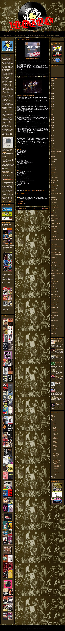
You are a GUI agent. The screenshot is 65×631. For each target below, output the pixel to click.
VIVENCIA (53, 333)
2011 (52, 141)
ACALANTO (53, 146)
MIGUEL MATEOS (54, 268)
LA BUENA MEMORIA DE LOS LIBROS (36, 35)
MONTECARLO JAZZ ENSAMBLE (56, 273)
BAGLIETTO (53, 167)
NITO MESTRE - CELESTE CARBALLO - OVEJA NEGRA (59, 390)
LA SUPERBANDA (54, 244)
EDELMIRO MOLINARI (54, 207)
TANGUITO (53, 323)
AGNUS (52, 148)
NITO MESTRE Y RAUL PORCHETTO (56, 468)
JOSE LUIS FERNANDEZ (55, 234)
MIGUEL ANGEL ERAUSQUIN (55, 456)
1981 (52, 101)
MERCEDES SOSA (54, 259)
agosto (54, 421)
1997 (52, 119)
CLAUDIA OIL (53, 188)
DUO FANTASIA (53, 205)
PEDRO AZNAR (53, 288)
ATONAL (52, 161)
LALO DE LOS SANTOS (55, 247)
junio (54, 424)
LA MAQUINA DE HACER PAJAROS (57, 239)
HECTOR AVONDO (54, 226)
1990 (52, 112)
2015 (52, 145)
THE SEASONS (53, 328)
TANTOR (52, 325)
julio (54, 423)
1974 (52, 90)
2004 (52, 130)
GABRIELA (53, 220)
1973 (52, 88)
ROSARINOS (53, 309)
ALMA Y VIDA (53, 154)
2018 (53, 416)
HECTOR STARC (54, 228)
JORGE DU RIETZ (28, 190)
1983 (52, 104)
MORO (52, 278)
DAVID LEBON (53, 202)
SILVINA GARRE (54, 315)
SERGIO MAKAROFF (54, 312)
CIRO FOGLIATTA (54, 187)
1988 (52, 111)
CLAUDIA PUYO (53, 190)
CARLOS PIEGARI (54, 180)
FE (51, 213)
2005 (52, 132)
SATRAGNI (53, 310)
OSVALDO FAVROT (54, 281)
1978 (52, 96)
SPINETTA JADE (54, 320)
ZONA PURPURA (54, 335)
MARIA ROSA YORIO (58, 403)
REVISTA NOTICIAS (54, 299)
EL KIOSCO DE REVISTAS (20, 35)
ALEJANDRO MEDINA (54, 153)
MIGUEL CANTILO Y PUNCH (55, 267)
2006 (52, 133)
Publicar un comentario (22, 203)
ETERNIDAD (53, 212)
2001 (52, 125)
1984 (52, 106)
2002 (52, 127)
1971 (52, 85)
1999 (52, 122)
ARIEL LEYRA (53, 159)
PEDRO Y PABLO (42, 190)
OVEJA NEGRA (53, 283)
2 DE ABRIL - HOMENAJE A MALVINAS (57, 472)
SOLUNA (52, 317)
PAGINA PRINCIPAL (7, 35)
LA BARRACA (53, 236)
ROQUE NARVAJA (54, 307)
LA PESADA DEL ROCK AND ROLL (56, 242)
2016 (53, 419)
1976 (52, 93)
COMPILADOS (53, 199)
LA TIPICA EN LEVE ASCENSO (56, 246)
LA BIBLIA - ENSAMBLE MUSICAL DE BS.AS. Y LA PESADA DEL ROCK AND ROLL (59, 376)
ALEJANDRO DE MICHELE (55, 151)
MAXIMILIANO (53, 257)
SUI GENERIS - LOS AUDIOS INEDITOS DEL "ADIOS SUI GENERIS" (59, 349)
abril (54, 427)
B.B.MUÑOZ (53, 164)
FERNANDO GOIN (54, 215)
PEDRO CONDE (53, 289)
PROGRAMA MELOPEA (55, 296)
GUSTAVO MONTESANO (55, 223)
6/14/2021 (21, 201)
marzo (54, 474)
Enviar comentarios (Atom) (35, 211)
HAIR (52, 225)
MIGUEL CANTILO (35, 190)
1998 (52, 120)
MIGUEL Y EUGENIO (54, 270)
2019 (53, 415)
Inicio (34, 208)
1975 (52, 91)
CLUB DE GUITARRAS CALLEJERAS (57, 193)
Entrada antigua (45, 208)
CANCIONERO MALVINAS (55, 470)
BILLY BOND (53, 169)
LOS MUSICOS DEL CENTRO (56, 252)
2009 (23, 190)
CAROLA (52, 182)
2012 (52, 143)
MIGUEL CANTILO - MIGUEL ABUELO (56, 454)
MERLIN (52, 260)
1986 (52, 109)
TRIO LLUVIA (53, 330)
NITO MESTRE (53, 280)
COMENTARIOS (53, 197)
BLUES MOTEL (53, 172)
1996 (52, 117)
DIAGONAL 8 (53, 204)
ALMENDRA (53, 156)
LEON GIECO (53, 249)
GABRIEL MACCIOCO (54, 218)
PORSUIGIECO (53, 294)
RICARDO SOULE (54, 301)
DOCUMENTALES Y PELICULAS (53, 35)
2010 (52, 140)
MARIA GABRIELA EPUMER (55, 254)
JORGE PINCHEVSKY (54, 233)
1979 (52, 98)
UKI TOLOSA (53, 331)
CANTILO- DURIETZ (54, 175)
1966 (52, 80)
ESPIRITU (53, 210)
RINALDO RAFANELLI (54, 302)
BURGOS (52, 174)
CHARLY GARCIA (54, 185)
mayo (54, 425)
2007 (52, 135)
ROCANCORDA (53, 304)
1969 (52, 83)
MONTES (52, 275)
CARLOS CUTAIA (54, 177)
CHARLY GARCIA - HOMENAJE (58, 356)
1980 (52, 99)
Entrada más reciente (21, 208)
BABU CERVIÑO (54, 166)
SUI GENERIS (53, 322)
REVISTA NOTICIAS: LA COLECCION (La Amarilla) (59, 341)
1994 (52, 114)
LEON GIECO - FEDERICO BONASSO (57, 429)
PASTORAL (53, 286)
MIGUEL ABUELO (54, 262)
